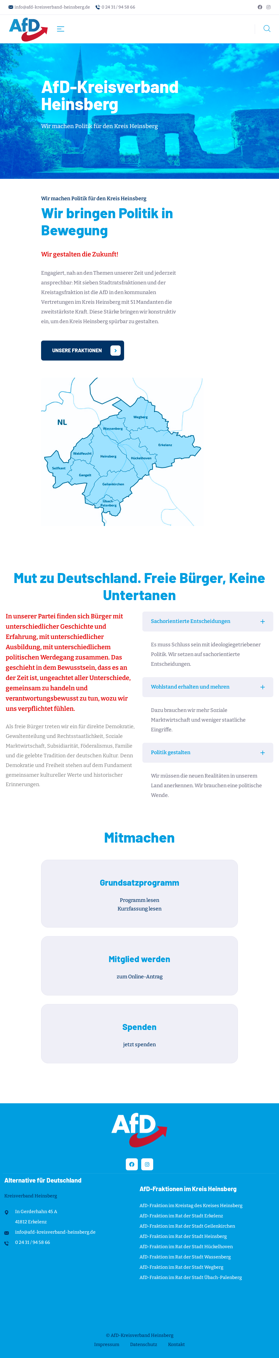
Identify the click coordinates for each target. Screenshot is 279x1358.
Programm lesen (139, 900)
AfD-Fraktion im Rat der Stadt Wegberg (181, 1267)
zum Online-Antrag (140, 977)
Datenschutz (143, 1344)
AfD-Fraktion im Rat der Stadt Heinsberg (183, 1236)
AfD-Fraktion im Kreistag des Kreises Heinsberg (191, 1205)
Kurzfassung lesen (139, 909)
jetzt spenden (139, 1044)
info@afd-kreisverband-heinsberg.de (52, 7)
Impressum (106, 1344)
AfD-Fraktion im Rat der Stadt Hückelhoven (186, 1246)
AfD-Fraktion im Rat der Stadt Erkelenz (181, 1216)
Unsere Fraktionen (86, 350)
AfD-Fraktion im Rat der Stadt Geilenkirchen (187, 1226)
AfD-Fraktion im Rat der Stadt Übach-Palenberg (191, 1277)
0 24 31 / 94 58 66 (118, 7)
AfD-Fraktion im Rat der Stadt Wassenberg (185, 1257)
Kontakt (176, 1344)
